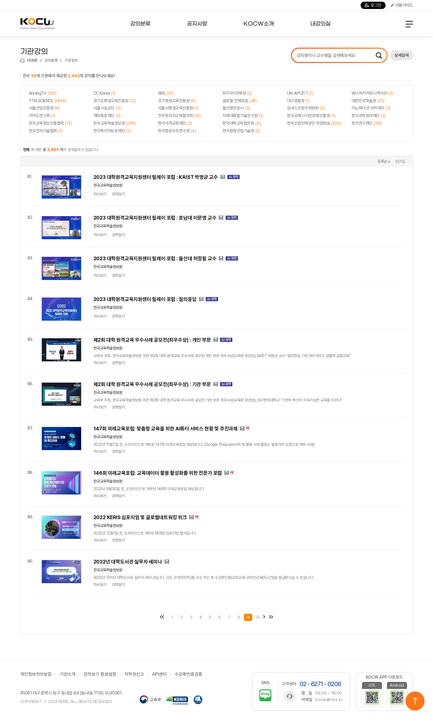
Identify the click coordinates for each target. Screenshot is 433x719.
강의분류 (51, 60)
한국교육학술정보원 (114, 123)
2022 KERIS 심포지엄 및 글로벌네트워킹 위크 (140, 517)
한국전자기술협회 (45, 130)
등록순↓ (384, 161)
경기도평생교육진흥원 (114, 100)
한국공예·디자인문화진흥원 (311, 115)
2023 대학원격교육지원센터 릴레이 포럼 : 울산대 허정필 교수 (155, 258)
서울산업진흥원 (44, 108)
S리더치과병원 (237, 93)
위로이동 (415, 701)
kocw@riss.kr (329, 699)
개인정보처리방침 (36, 674)
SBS (165, 93)
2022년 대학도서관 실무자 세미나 (127, 562)
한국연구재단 (367, 123)
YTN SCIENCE (47, 100)
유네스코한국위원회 (306, 108)
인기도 (400, 161)
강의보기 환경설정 (100, 674)
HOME (32, 60)
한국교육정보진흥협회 (50, 123)
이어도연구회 (42, 115)
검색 (379, 55)
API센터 (159, 674)
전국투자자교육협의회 (179, 115)
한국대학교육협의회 (242, 123)
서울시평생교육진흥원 (178, 108)
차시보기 (99, 194)
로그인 (373, 5)
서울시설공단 (107, 108)
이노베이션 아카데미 (371, 108)
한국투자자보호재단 (112, 130)
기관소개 (67, 674)
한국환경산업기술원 (241, 130)
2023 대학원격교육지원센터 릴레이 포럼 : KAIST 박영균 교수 (155, 177)
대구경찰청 (298, 100)
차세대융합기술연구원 (243, 115)
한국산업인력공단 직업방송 (314, 123)
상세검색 (402, 55)
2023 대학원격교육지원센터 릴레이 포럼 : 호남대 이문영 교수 (155, 218)
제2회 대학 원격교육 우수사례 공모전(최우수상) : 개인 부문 (152, 340)
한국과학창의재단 (369, 115)
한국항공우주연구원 (177, 130)
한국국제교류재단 (175, 123)
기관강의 (71, 60)
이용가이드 (402, 5)
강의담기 (118, 194)
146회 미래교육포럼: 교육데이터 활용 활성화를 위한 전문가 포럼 (157, 473)
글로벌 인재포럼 (240, 100)
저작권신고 (134, 674)
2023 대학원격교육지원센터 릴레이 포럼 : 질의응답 (145, 299)
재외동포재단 (106, 115)
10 (257, 617)
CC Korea (104, 93)
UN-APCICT (300, 93)
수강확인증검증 (188, 674)
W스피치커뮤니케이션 (372, 93)
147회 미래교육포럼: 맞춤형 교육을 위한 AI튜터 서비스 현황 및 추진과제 (165, 429)
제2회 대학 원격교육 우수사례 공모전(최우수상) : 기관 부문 (152, 384)
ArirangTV (42, 93)
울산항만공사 (236, 108)
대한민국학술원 (368, 100)
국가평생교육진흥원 (177, 100)
